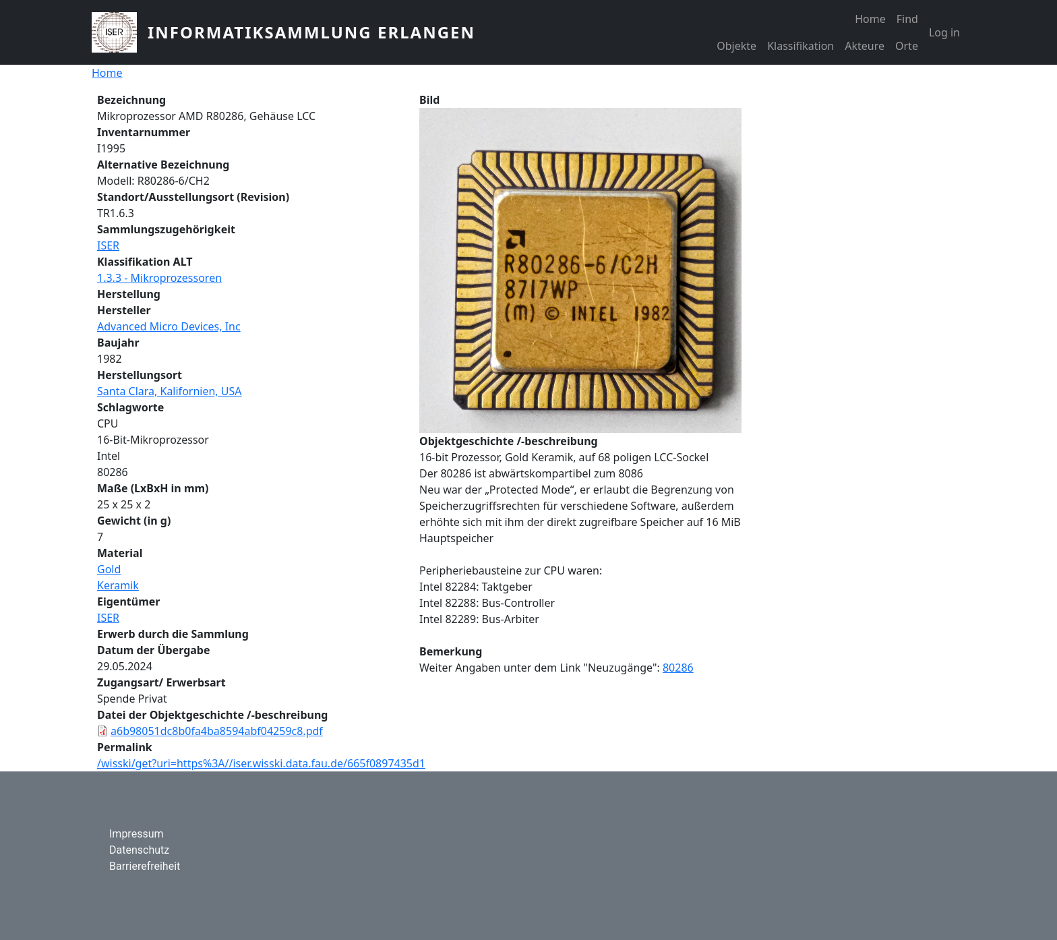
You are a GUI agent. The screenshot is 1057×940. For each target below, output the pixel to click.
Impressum (136, 833)
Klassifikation (800, 45)
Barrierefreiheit (144, 866)
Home (870, 18)
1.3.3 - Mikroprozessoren (159, 277)
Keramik (118, 585)
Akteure (864, 45)
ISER (108, 245)
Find (907, 18)
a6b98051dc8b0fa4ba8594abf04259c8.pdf (217, 731)
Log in (944, 32)
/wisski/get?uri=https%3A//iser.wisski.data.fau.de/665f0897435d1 (261, 763)
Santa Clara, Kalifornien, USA (169, 391)
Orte (906, 45)
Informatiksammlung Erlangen (311, 32)
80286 (678, 667)
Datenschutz (139, 850)
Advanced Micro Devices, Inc (169, 326)
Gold (109, 569)
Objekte (736, 45)
